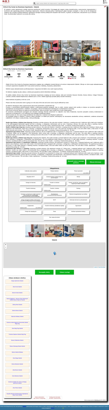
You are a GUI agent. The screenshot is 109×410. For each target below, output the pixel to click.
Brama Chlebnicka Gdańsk (17, 340)
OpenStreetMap (102, 267)
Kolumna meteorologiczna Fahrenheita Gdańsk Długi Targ (17, 323)
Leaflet (95, 267)
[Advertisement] (54, 27)
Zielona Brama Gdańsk (17, 310)
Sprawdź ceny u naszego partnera (76, 162)
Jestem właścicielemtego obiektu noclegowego (39, 398)
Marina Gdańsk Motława (17, 352)
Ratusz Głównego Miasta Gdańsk (17, 346)
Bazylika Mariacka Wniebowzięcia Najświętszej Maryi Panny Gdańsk (17, 394)
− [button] (5, 247)
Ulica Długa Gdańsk (17, 358)
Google (24, 406)
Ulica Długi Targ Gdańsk (17, 328)
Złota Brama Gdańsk (17, 370)
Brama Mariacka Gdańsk (17, 364)
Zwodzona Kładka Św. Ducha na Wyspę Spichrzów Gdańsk (17, 382)
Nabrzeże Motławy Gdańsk (17, 316)
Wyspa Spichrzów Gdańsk (17, 280)
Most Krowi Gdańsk (17, 286)
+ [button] (5, 245)
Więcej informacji (95, 162)
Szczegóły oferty (44, 272)
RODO (52, 408)
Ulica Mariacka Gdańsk (17, 376)
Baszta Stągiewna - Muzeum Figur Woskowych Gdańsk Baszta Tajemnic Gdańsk (17, 299)
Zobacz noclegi (65, 272)
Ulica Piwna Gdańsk (17, 387)
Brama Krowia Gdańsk (17, 292)
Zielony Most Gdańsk (17, 304)
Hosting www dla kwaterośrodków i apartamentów (55, 398)
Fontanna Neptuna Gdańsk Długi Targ (17, 334)
